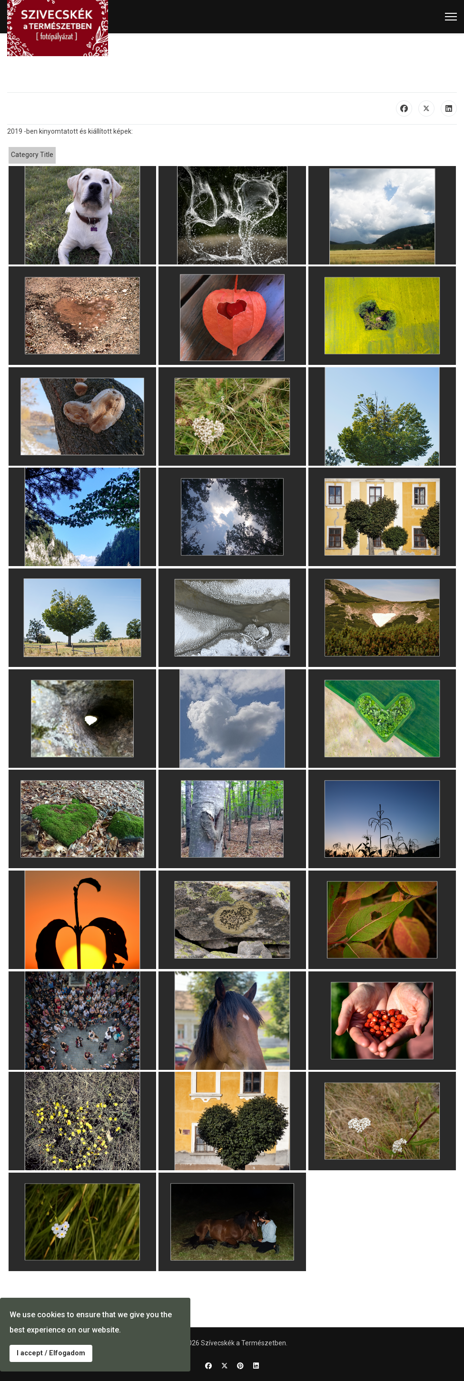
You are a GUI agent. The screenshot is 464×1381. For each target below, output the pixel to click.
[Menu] (451, 16)
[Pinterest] (240, 1366)
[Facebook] (208, 1366)
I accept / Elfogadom (51, 1353)
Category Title (32, 154)
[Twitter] (225, 1366)
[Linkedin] (256, 1366)
